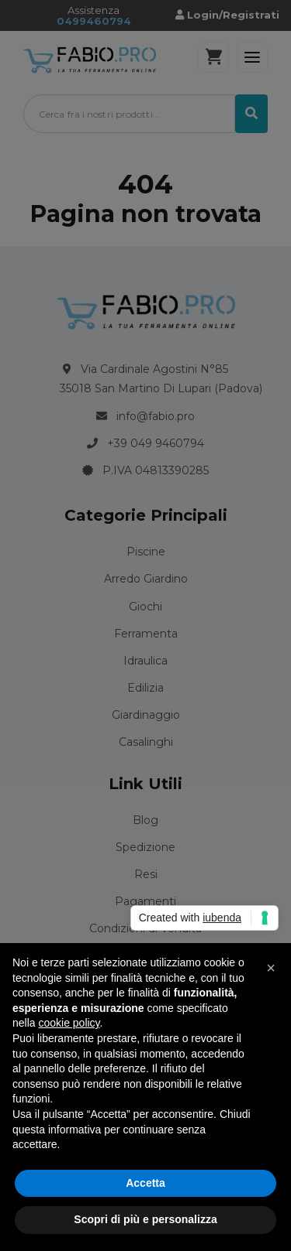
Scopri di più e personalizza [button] (145, 1219)
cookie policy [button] (68, 1023)
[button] (270, 967)
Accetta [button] (145, 1183)
